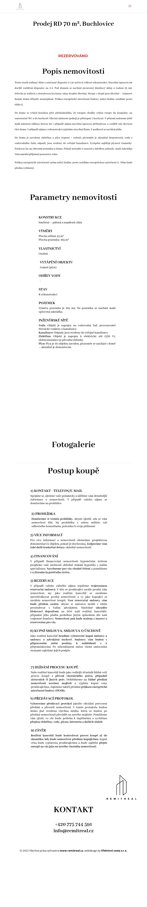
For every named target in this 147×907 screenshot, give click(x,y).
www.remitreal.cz (71, 850)
